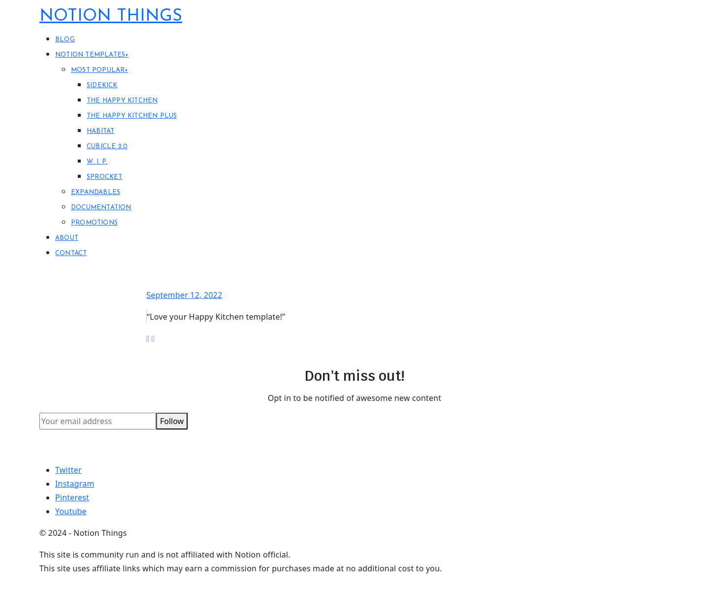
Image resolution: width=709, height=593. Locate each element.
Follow (172, 421)
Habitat (100, 131)
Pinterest (72, 497)
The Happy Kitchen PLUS (132, 116)
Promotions (94, 223)
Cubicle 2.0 (107, 146)
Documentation (101, 207)
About (66, 238)
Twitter (68, 469)
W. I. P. (97, 162)
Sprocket (105, 177)
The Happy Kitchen (122, 101)
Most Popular (100, 70)
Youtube (71, 511)
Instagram (75, 483)
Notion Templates (92, 55)
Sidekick (102, 85)
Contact (71, 253)
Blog (65, 39)
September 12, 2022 (184, 295)
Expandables (95, 192)
